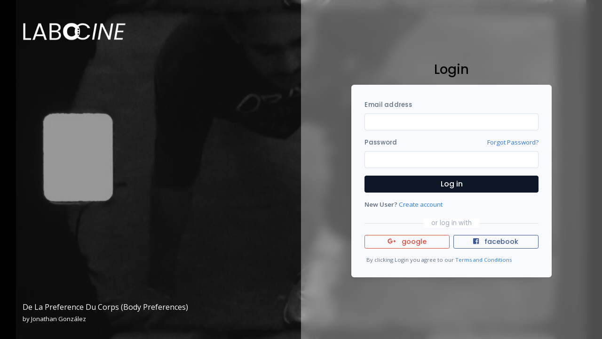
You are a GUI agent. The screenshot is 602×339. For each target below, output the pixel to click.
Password (380, 142)
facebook (495, 241)
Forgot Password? (513, 142)
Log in (452, 183)
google (407, 241)
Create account (421, 204)
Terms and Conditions (483, 259)
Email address (388, 104)
